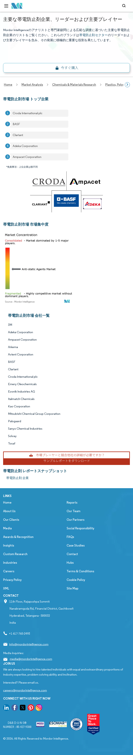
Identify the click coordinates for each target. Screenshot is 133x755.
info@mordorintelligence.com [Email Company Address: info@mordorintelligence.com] (28, 644)
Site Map (72, 588)
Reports (72, 502)
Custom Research (15, 554)
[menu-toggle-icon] (6, 6)
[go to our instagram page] (39, 708)
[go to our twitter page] (22, 708)
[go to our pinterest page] (31, 708)
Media (7, 528)
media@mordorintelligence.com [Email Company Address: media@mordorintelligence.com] (31, 659)
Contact (72, 554)
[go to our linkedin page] (6, 708)
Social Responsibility (80, 528)
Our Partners (75, 520)
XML (6, 588)
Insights (8, 545)
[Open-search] (124, 6)
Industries (10, 562)
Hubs (70, 562)
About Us (9, 511)
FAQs (70, 537)
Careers (8, 571)
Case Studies (76, 545)
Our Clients (11, 520)
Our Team (73, 511)
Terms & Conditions (80, 571)
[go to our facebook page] (14, 708)
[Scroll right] (127, 84)
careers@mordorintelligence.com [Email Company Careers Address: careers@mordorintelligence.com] (25, 690)
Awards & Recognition (18, 537)
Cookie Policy (76, 580)
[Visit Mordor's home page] (17, 6)
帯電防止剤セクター (93, 35)
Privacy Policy (12, 580)
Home (7, 502)
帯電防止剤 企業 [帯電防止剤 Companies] (17, 478)
